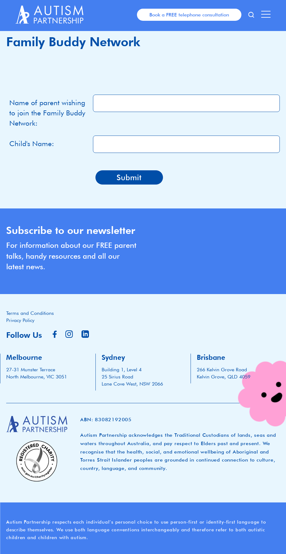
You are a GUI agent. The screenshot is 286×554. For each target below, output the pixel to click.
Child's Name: (31, 143)
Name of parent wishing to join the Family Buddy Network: (47, 112)
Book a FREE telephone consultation (189, 14)
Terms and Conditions (30, 313)
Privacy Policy (20, 320)
